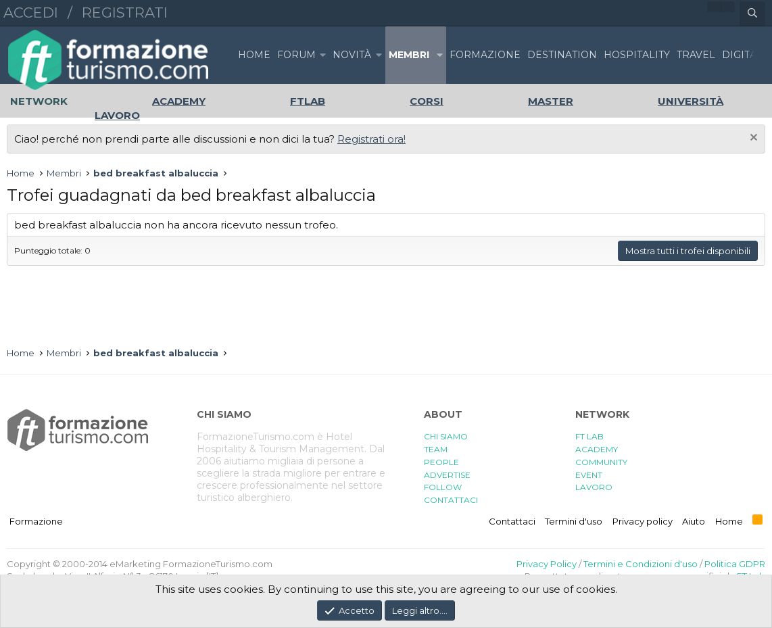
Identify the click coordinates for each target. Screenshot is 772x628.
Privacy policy (642, 521)
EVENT (588, 475)
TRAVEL (696, 55)
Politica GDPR (734, 563)
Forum (296, 55)
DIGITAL (742, 55)
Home (254, 55)
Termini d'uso (573, 521)
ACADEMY (596, 449)
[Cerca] (752, 13)
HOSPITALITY (637, 55)
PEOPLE (441, 462)
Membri (409, 55)
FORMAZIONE (485, 55)
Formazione (36, 521)
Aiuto (693, 521)
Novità (352, 55)
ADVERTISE (447, 475)
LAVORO (593, 487)
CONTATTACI (451, 500)
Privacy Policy (546, 563)
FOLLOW (443, 487)
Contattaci (512, 521)
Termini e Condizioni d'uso (640, 563)
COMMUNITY (601, 462)
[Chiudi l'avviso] (752, 139)
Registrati (125, 12)
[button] (322, 55)
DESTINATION (562, 55)
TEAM (436, 449)
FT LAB (589, 436)
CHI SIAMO (446, 436)
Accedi (30, 12)
